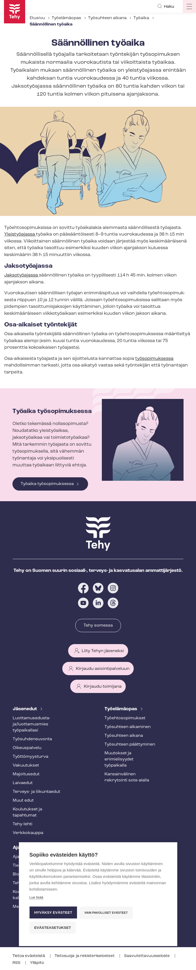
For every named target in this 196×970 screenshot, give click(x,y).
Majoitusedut (26, 774)
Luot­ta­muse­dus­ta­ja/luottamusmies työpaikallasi (31, 724)
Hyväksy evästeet (53, 912)
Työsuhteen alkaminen (127, 727)
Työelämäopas (66, 18)
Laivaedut (23, 783)
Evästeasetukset (52, 927)
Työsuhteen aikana (107, 18)
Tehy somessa (98, 625)
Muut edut (23, 800)
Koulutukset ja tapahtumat (27, 812)
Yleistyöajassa (20, 234)
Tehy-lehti (22, 824)
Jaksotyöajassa (21, 275)
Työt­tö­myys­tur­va (30, 757)
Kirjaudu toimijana (102, 686)
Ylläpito (37, 963)
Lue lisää (36, 897)
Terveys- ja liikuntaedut (36, 792)
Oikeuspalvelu (27, 748)
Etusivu (37, 18)
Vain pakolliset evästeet (106, 912)
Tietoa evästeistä (29, 956)
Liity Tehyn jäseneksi (103, 651)
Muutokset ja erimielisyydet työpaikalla (118, 759)
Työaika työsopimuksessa (47, 484)
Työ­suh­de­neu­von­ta (32, 739)
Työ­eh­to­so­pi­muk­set (124, 718)
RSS (16, 963)
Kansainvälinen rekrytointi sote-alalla (126, 777)
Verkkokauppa (28, 833)
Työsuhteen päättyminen (129, 744)
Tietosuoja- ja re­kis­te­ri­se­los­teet (85, 956)
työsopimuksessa (154, 358)
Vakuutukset (26, 765)
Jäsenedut (25, 709)
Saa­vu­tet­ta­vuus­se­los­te (147, 956)
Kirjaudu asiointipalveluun (102, 669)
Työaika (141, 18)
